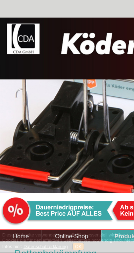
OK (78, 246)
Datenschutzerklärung (45, 246)
